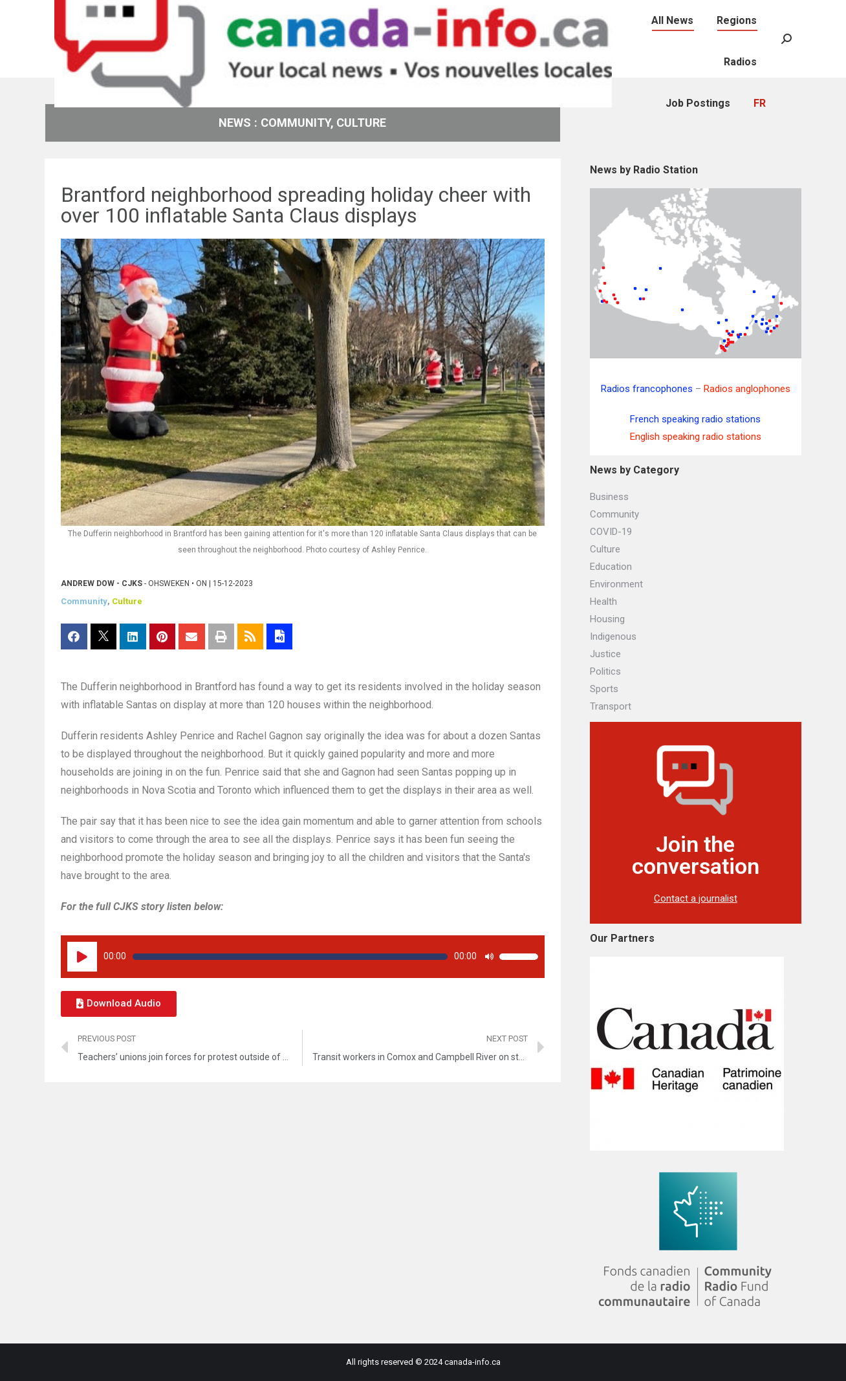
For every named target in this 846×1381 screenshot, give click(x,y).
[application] (302, 957)
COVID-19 (611, 532)
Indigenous (613, 636)
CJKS (132, 583)
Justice (605, 654)
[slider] (290, 956)
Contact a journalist (695, 898)
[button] (119, 1004)
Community (84, 601)
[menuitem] (655, 13)
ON (201, 583)
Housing (607, 619)
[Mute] (489, 956)
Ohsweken (169, 583)
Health (603, 601)
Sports (604, 689)
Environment (616, 584)
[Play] (82, 957)
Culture (127, 601)
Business (609, 497)
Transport (610, 706)
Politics (605, 671)
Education (611, 566)
